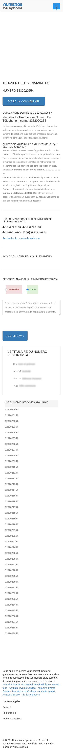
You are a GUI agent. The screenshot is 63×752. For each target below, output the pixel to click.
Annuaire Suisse (11, 694)
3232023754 (11, 622)
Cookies (7, 707)
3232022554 (11, 553)
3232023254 (11, 593)
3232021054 (11, 467)
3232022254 (11, 535)
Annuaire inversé (11, 684)
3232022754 (11, 564)
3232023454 (11, 604)
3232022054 (11, 524)
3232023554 (11, 610)
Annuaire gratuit (46, 691)
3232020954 (11, 461)
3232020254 (11, 421)
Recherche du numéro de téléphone (21, 238)
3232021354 (11, 484)
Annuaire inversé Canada (22, 688)
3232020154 (11, 415)
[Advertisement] (31, 47)
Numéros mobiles (12, 718)
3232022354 (11, 541)
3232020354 (11, 426)
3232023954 (11, 633)
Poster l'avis (15, 336)
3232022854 (11, 570)
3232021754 (11, 507)
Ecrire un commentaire (24, 101)
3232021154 (11, 472)
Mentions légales (11, 701)
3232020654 (11, 444)
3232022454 (11, 547)
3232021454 (11, 490)
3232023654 (11, 616)
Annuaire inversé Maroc (24, 691)
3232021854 (11, 513)
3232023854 (11, 627)
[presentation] (28, 324)
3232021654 (11, 501)
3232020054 (11, 409)
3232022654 (11, 558)
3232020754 (11, 449)
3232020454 (11, 432)
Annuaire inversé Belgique (36, 684)
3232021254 (11, 478)
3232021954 (11, 518)
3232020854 (11, 455)
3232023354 (11, 599)
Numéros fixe (9, 712)
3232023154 (11, 587)
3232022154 (11, 530)
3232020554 (11, 438)
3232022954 (11, 576)
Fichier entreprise (31, 694)
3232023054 (11, 581)
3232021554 (11, 495)
